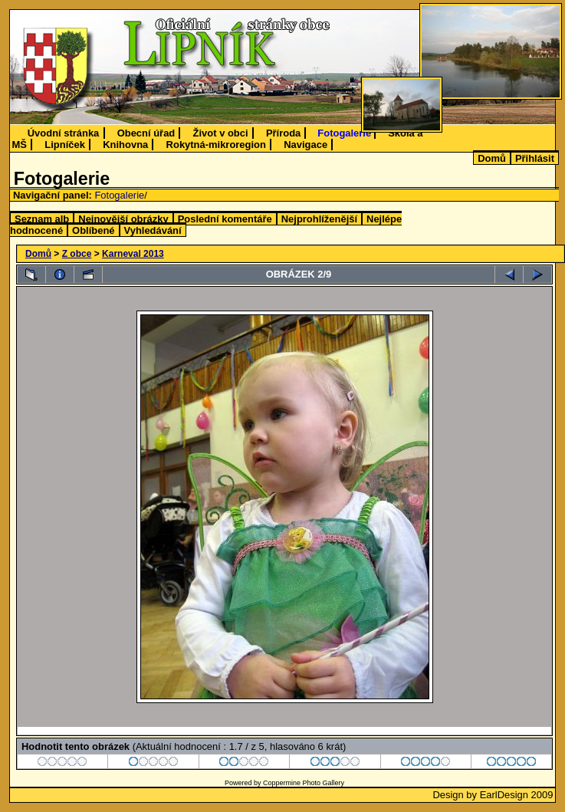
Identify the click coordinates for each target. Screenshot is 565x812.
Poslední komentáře (225, 219)
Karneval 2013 (133, 253)
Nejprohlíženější (319, 219)
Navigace (305, 144)
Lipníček (64, 144)
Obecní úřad (146, 133)
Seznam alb (42, 219)
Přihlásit (534, 158)
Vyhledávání (153, 230)
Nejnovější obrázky (123, 219)
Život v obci (220, 133)
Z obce (77, 253)
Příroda (283, 133)
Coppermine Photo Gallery (303, 783)
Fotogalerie (344, 133)
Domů (492, 158)
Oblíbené (93, 230)
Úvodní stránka (64, 133)
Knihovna (125, 144)
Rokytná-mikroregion (216, 144)
